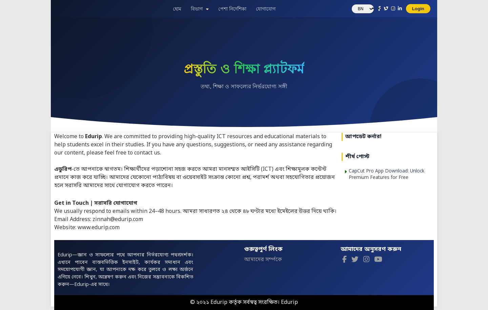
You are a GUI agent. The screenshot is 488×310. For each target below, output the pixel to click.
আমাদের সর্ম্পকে (263, 259)
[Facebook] (344, 260)
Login (418, 8)
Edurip (289, 302)
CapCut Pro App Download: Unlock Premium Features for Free (386, 174)
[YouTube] (378, 260)
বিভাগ (197, 9)
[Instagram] (366, 260)
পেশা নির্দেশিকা (232, 9)
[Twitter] (355, 260)
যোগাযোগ (266, 9)
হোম (177, 9)
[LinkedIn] (400, 9)
